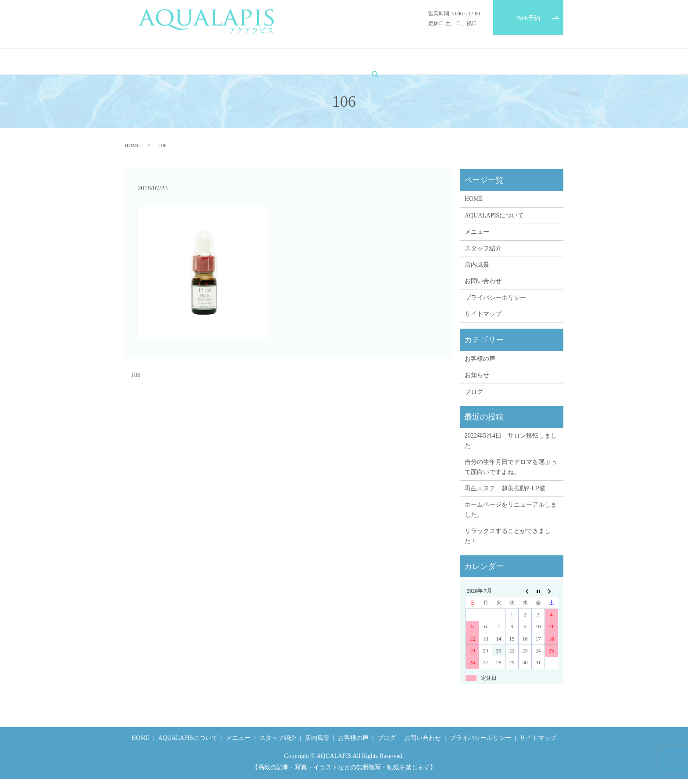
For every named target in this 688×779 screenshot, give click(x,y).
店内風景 (365, 61)
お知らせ (477, 375)
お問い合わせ (485, 61)
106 (135, 375)
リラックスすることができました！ (508, 536)
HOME (166, 61)
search (524, 61)
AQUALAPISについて (220, 61)
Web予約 (528, 18)
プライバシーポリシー (495, 297)
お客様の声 (406, 61)
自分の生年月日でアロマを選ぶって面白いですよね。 (511, 467)
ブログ (444, 61)
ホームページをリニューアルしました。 (511, 509)
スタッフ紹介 (321, 61)
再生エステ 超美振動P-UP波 (505, 488)
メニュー (277, 61)
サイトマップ (483, 314)
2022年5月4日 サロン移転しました (511, 440)
